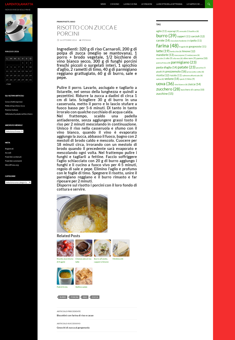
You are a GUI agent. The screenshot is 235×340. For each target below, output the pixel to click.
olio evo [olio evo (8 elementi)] (178, 58)
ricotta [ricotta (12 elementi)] (162, 75)
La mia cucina (130, 4)
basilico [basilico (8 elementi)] (194, 31)
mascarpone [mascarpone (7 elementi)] (180, 55)
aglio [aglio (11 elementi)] (161, 31)
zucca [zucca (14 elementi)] (194, 84)
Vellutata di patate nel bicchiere (18, 114)
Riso (72, 21)
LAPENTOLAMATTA (19, 4)
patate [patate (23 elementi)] (187, 67)
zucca (95, 297)
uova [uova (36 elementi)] (165, 83)
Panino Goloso (11, 110)
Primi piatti (63, 21)
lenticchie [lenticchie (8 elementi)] (176, 51)
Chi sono (114, 4)
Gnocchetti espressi (13, 101)
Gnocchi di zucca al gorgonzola (97, 325)
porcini (74, 297)
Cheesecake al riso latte (83, 260)
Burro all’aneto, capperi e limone (101, 260)
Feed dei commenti (13, 161)
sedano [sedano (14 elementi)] (171, 78)
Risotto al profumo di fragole (65, 260)
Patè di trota (62, 287)
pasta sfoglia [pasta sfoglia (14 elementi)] (166, 67)
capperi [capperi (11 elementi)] (184, 36)
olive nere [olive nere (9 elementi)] (189, 58)
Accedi (8, 152)
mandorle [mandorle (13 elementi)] (165, 55)
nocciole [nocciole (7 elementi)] (160, 58)
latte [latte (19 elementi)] (163, 51)
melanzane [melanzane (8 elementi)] (193, 55)
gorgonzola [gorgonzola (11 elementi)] (197, 46)
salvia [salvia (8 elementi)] (160, 79)
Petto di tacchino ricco (15, 106)
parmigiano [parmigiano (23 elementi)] (184, 62)
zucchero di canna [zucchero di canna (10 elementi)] (192, 89)
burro (63, 297)
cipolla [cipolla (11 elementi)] (195, 40)
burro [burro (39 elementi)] (166, 35)
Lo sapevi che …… (195, 4)
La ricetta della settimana (169, 4)
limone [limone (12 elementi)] (188, 51)
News (103, 4)
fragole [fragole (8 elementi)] (183, 46)
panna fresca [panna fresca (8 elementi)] (163, 62)
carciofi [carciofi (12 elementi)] (198, 36)
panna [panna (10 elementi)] (201, 58)
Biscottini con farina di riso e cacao (97, 313)
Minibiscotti (118, 258)
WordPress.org (12, 165)
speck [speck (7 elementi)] (183, 79)
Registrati (9, 148)
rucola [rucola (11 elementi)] (176, 75)
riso (85, 297)
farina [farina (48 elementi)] (167, 45)
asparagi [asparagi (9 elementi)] (173, 31)
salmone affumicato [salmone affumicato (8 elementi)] (192, 75)
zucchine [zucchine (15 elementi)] (164, 93)
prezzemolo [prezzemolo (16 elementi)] (175, 71)
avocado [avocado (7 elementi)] (184, 31)
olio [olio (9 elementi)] (169, 58)
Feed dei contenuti (13, 157)
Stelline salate (81, 287)
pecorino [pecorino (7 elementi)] (201, 68)
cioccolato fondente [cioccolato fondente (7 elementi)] (179, 41)
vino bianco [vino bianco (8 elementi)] (181, 84)
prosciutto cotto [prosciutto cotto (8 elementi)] (195, 71)
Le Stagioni (146, 4)
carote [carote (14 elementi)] (163, 40)
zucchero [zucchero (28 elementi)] (168, 88)
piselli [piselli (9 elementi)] (160, 71)
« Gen (8, 84)
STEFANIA (86, 40)
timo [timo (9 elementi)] (191, 79)
